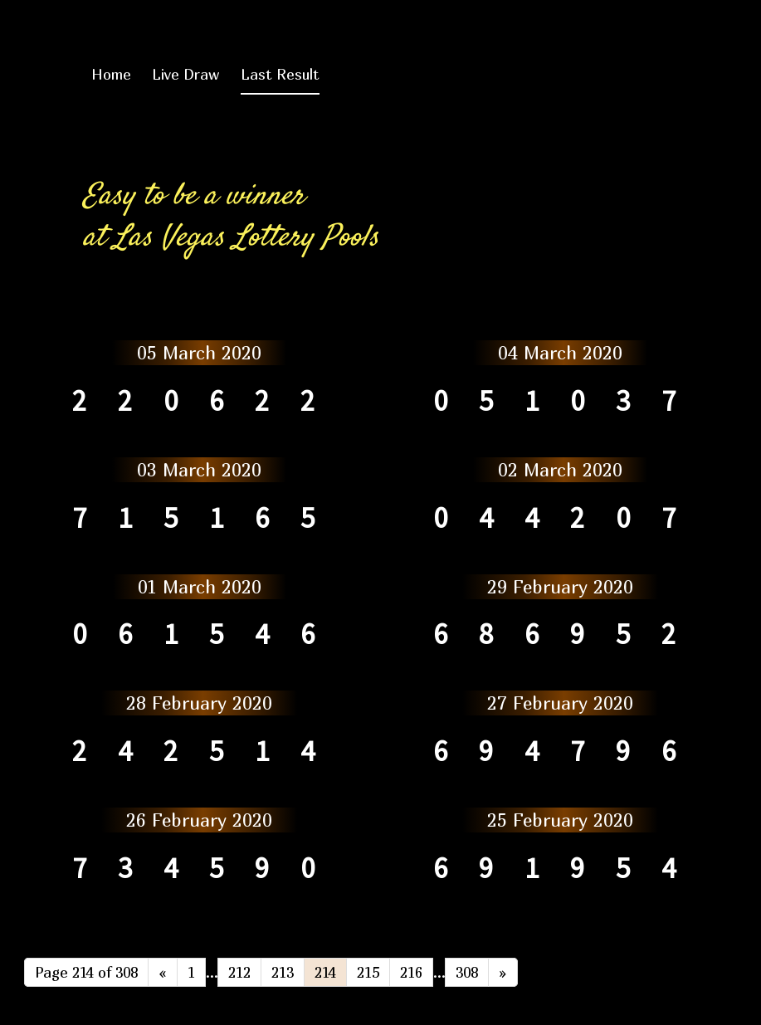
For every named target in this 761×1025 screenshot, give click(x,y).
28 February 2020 (199, 703)
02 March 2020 (560, 470)
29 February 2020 (560, 587)
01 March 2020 (199, 587)
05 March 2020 (199, 353)
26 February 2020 (199, 820)
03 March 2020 (199, 470)
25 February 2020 (560, 820)
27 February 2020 (560, 703)
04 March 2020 (560, 353)
